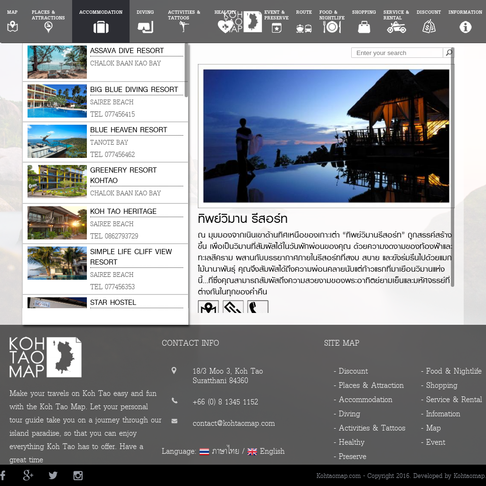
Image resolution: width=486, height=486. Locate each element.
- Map (431, 428)
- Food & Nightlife (451, 371)
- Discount (351, 371)
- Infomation (440, 414)
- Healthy (349, 442)
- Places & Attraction (369, 385)
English (272, 451)
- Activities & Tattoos (369, 428)
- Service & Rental (451, 399)
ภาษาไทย (225, 451)
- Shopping (439, 385)
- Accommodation (363, 399)
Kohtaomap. (470, 475)
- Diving (347, 414)
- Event (433, 442)
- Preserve (350, 456)
